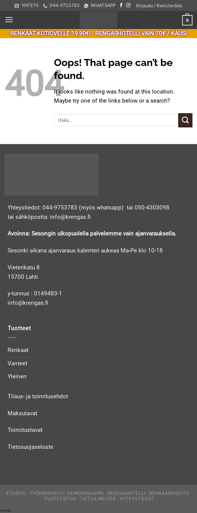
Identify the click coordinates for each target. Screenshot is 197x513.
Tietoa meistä (98, 498)
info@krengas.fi (28, 302)
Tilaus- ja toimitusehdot (38, 396)
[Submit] (185, 120)
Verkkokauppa (85, 493)
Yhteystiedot (137, 498)
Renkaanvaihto (169, 493)
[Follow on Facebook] (121, 5)
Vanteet (17, 363)
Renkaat (18, 350)
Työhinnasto (46, 493)
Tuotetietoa (60, 498)
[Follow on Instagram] (128, 5)
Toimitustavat (25, 429)
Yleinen (17, 376)
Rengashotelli (126, 493)
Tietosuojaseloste (30, 446)
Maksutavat (22, 413)
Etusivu (16, 493)
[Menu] (9, 20)
